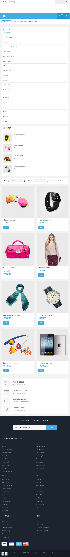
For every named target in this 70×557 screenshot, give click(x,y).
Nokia (5, 121)
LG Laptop (5, 504)
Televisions (7, 52)
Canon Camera (40, 449)
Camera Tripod (40, 465)
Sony (5, 112)
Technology (7, 85)
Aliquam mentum (19, 145)
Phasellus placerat (19, 166)
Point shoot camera (42, 459)
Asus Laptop (5, 498)
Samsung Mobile (7, 449)
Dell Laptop (5, 495)
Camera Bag (40, 468)
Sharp (5, 102)
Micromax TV (40, 504)
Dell (4, 107)
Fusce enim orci (44, 268)
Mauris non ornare (19, 134)
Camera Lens (40, 462)
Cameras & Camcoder (10, 47)
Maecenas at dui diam (11, 315)
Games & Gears (8, 56)
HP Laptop (5, 507)
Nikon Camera (40, 446)
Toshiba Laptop (6, 501)
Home (14, 21)
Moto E (4, 446)
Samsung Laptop (7, 485)
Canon (5, 116)
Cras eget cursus (44, 220)
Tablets (5, 42)
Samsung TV (40, 485)
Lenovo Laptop (6, 489)
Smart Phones (8, 37)
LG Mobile (5, 468)
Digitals (5, 80)
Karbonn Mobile (7, 471)
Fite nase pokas (18, 155)
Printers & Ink (7, 71)
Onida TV (39, 495)
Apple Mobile (6, 465)
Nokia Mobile (6, 456)
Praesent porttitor (45, 363)
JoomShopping (22, 21)
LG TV (38, 489)
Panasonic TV (40, 492)
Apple (5, 93)
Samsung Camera (41, 456)
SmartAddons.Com (57, 553)
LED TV (38, 507)
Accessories (7, 61)
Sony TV (38, 482)
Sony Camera (40, 453)
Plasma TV (39, 479)
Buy (6, 227)
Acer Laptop (5, 482)
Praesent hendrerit (10, 363)
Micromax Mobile (7, 453)
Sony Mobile (5, 462)
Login (53, 2)
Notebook (5, 510)
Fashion (5, 75)
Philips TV (39, 501)
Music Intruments (9, 66)
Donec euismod (9, 268)
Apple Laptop (6, 479)
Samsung (6, 98)
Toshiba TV (39, 498)
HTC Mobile (5, 459)
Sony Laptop (6, 492)
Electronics (6, 33)
